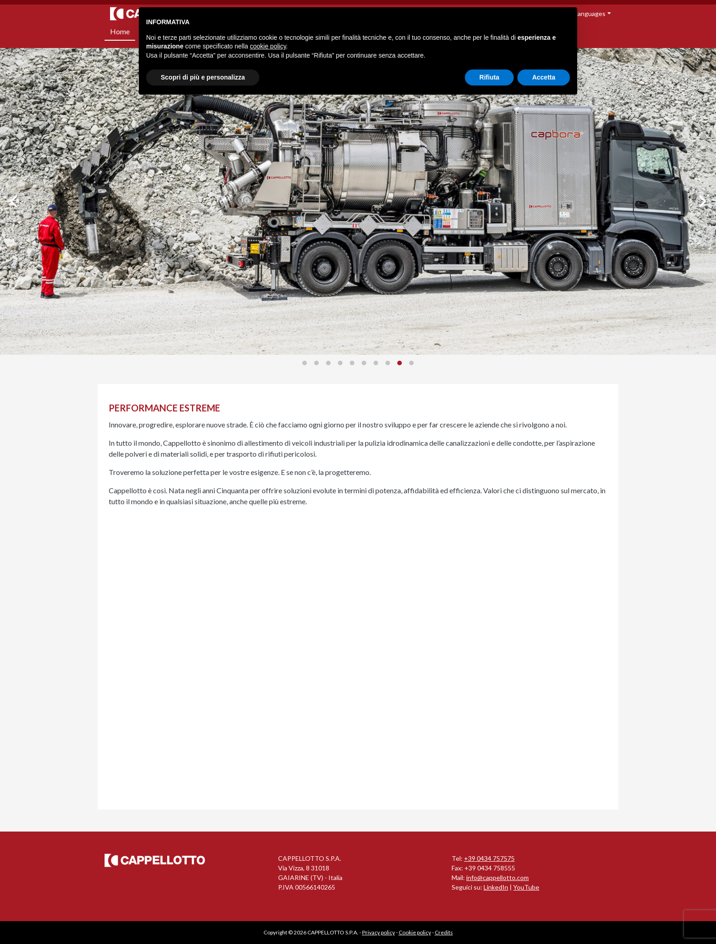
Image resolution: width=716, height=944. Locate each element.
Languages (589, 13)
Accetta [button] (543, 77)
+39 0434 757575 (489, 858)
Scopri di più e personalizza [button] (203, 77)
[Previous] (15, 201)
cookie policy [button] (268, 46)
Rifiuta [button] (489, 77)
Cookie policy (415, 932)
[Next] (701, 201)
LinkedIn (496, 887)
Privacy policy (378, 932)
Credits (444, 932)
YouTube (526, 887)
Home (120, 31)
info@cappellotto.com (497, 877)
